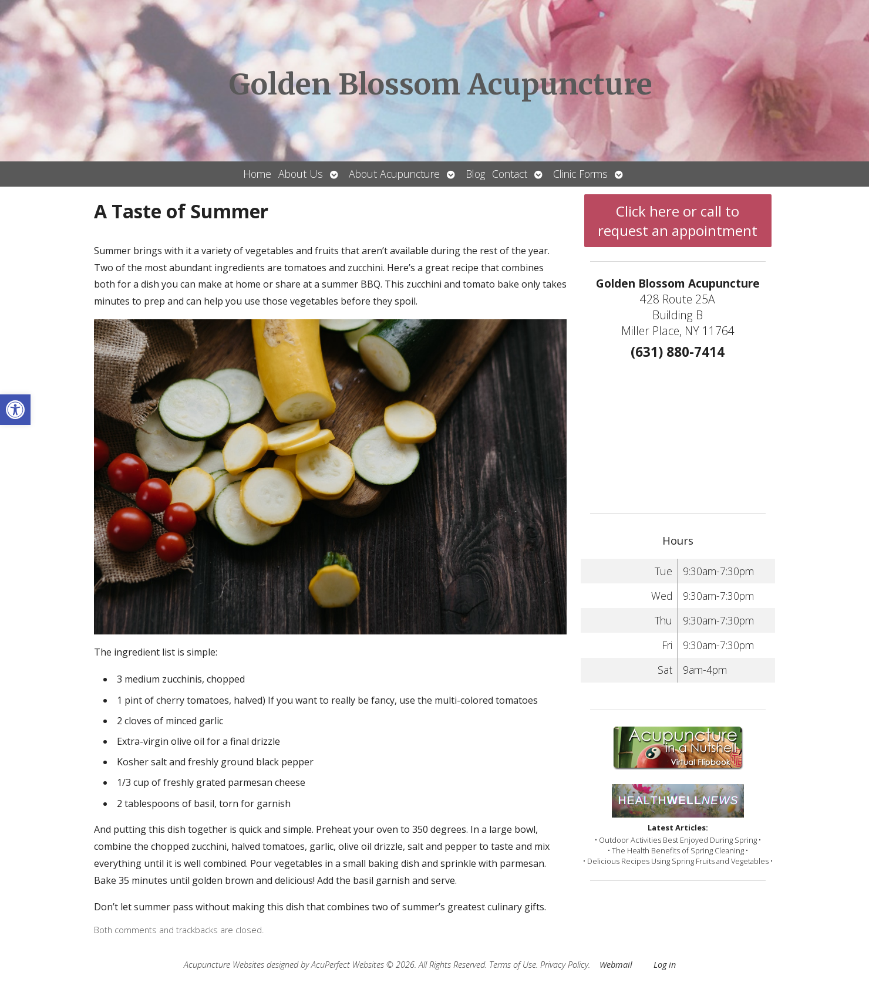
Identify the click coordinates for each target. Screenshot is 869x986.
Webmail (615, 964)
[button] (15, 409)
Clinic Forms (580, 174)
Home (257, 174)
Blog (475, 174)
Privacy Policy (564, 964)
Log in (665, 964)
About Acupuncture (394, 174)
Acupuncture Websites (224, 964)
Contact (509, 174)
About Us (300, 174)
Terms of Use (512, 964)
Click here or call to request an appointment (677, 220)
